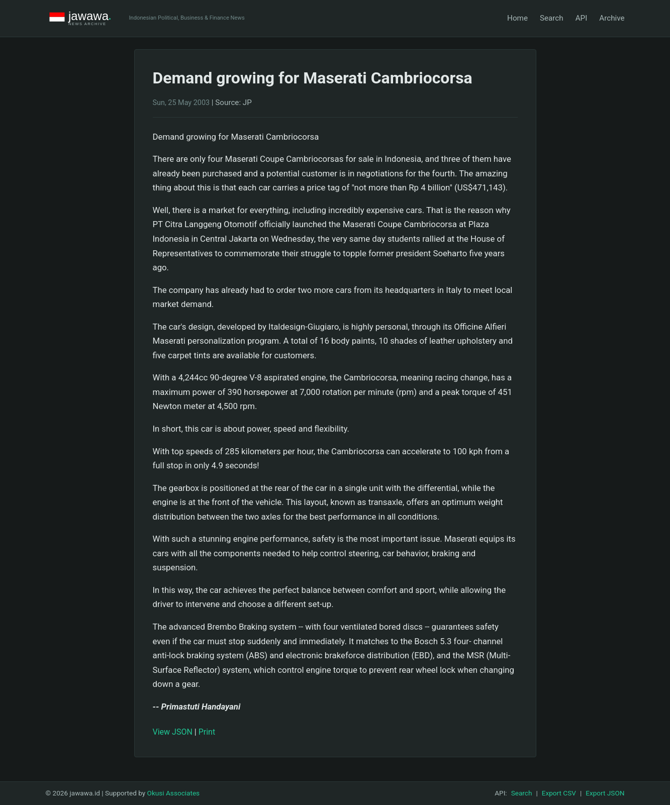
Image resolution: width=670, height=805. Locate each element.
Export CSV (559, 793)
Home (517, 18)
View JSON (173, 732)
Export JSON (605, 793)
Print (207, 732)
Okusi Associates (173, 793)
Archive (611, 18)
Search (551, 18)
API (582, 18)
